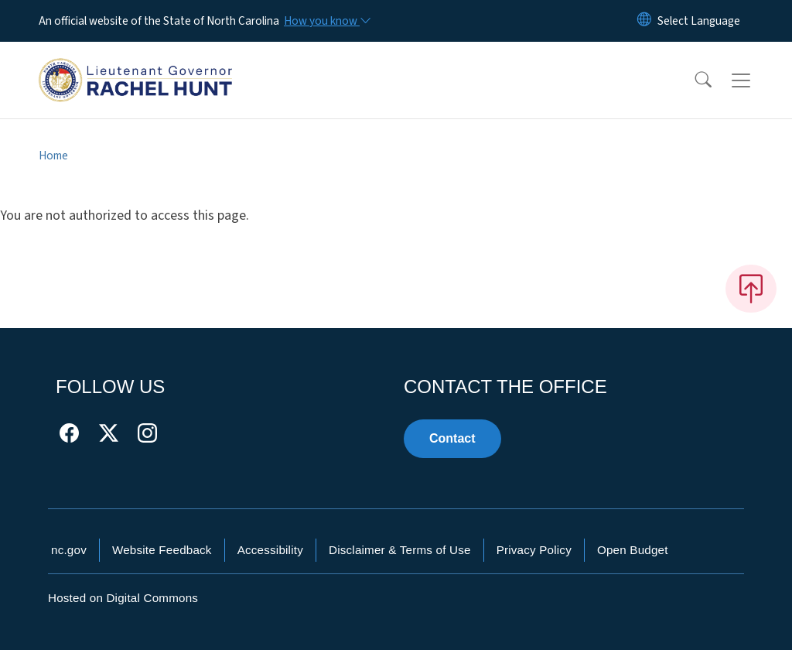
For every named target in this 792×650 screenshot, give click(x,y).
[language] (698, 20)
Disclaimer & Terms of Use (400, 549)
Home (53, 155)
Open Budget (632, 549)
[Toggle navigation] (755, 80)
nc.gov (69, 549)
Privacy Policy (534, 549)
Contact (452, 438)
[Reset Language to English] (644, 20)
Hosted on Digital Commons (123, 597)
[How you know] (326, 20)
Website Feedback (162, 549)
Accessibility (270, 549)
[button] (693, 80)
